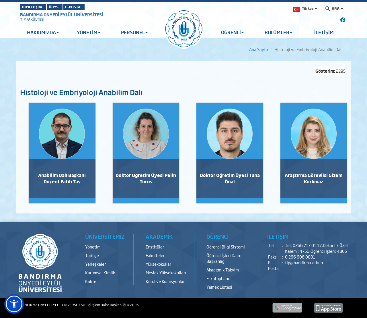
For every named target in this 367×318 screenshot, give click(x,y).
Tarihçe (92, 255)
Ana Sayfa (258, 49)
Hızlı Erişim (34, 6)
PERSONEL (134, 32)
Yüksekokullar (158, 264)
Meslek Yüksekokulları (166, 272)
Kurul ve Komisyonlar (165, 281)
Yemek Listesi (219, 287)
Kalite (90, 281)
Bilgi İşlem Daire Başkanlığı (105, 304)
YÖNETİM (88, 32)
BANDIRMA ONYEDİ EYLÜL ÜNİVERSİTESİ (61, 14)
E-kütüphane (218, 278)
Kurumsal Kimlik (100, 272)
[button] (14, 304)
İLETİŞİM (324, 32)
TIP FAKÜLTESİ (32, 19)
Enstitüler (155, 247)
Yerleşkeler (95, 264)
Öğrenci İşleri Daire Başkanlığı (223, 258)
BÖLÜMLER (278, 32)
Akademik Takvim (222, 270)
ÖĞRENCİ (232, 32)
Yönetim (93, 247)
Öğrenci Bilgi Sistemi (225, 247)
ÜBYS (62, 6)
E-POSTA (89, 6)
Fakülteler (155, 255)
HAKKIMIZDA (43, 32)
